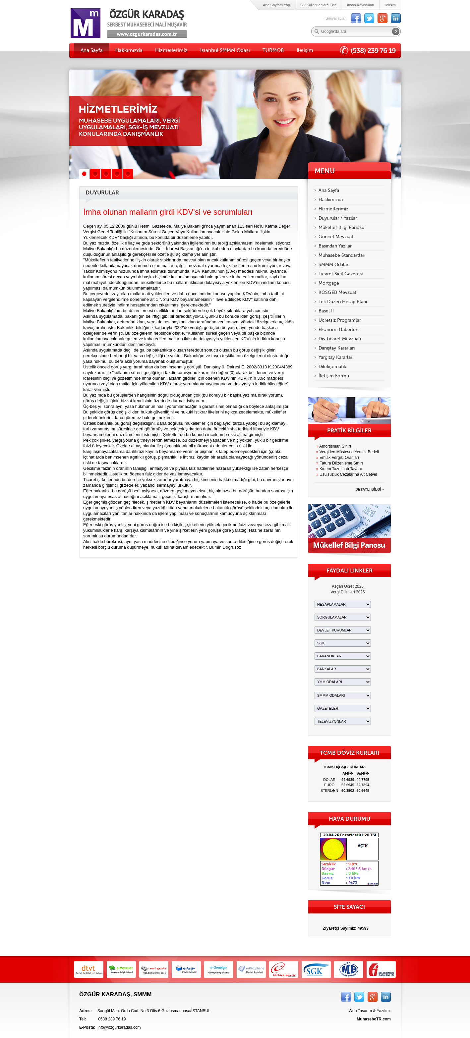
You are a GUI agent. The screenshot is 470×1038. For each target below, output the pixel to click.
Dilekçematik (332, 366)
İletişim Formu (334, 375)
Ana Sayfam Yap (276, 5)
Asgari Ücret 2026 (348, 586)
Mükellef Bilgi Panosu (341, 227)
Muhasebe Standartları (342, 255)
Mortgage (329, 283)
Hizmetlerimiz (171, 50)
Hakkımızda (129, 50)
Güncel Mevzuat (336, 236)
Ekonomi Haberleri (338, 329)
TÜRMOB (273, 50)
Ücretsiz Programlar (340, 320)
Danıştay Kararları (337, 348)
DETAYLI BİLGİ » (369, 489)
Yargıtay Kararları (336, 357)
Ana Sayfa (92, 50)
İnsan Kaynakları (360, 5)
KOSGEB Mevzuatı (338, 292)
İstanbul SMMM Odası (225, 50)
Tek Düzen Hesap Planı (343, 301)
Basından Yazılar (335, 246)
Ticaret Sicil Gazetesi (341, 273)
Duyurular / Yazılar (338, 218)
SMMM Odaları (334, 264)
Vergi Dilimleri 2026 (347, 592)
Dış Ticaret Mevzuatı (340, 338)
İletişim (390, 5)
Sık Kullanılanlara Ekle (318, 5)
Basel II (326, 310)
